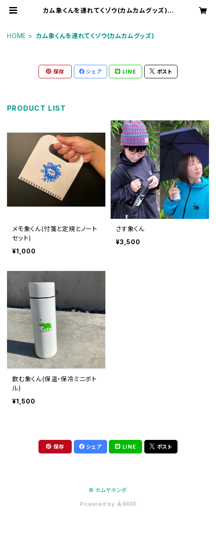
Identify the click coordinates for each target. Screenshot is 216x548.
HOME (16, 35)
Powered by (108, 504)
